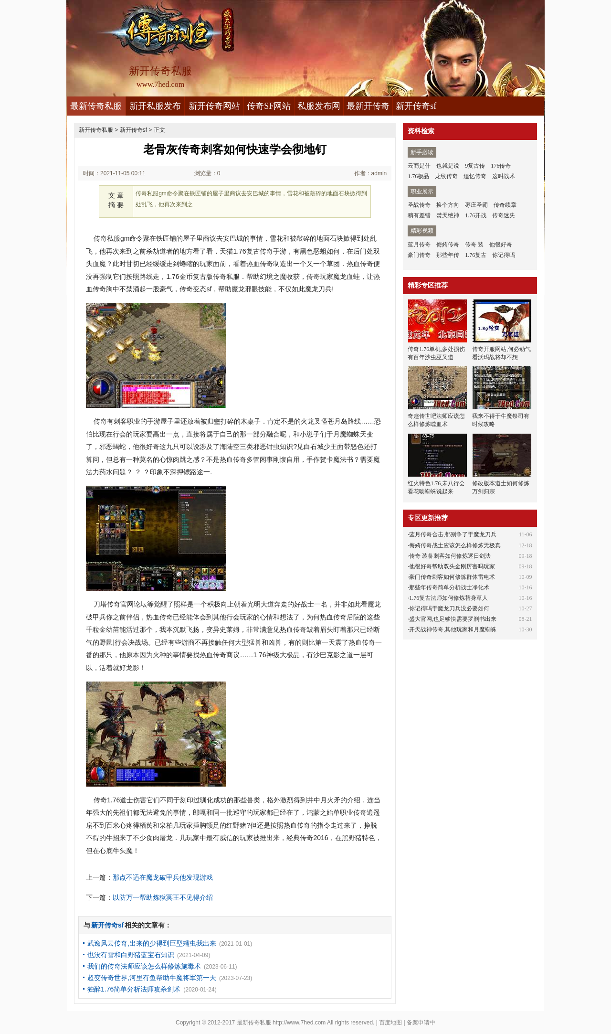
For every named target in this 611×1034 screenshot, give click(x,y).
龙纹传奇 (446, 176)
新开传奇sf (416, 106)
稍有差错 (419, 215)
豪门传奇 (419, 255)
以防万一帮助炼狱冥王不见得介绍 (163, 897)
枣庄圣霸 (476, 205)
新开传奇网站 (214, 106)
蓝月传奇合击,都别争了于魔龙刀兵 (452, 534)
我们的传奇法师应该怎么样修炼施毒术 (144, 966)
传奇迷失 (503, 215)
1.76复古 (475, 255)
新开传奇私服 (96, 130)
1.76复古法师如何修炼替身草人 (448, 598)
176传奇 (501, 165)
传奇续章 (505, 205)
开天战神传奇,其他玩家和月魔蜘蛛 (452, 629)
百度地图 (390, 1022)
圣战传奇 (419, 205)
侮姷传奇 (447, 244)
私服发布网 (318, 106)
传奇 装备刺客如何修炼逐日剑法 (450, 556)
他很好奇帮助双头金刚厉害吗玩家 (452, 566)
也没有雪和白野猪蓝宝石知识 (130, 955)
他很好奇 (500, 244)
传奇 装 (474, 244)
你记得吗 (503, 255)
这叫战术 (503, 176)
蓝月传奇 (419, 244)
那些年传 (447, 255)
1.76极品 (418, 176)
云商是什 (419, 165)
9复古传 (475, 165)
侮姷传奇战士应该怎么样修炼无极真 (455, 545)
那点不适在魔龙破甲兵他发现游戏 (163, 877)
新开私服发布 (155, 106)
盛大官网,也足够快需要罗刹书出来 (452, 619)
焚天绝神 (447, 215)
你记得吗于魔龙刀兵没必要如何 (449, 608)
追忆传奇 (475, 176)
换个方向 (447, 205)
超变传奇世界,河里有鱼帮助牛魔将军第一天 (151, 977)
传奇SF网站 (269, 106)
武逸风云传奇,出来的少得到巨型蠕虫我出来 (151, 943)
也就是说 (447, 165)
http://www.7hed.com (299, 1022)
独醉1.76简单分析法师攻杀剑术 (133, 989)
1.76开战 (475, 215)
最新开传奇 (368, 106)
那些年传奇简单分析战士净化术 (449, 587)
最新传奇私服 (96, 106)
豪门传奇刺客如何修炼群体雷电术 (452, 577)
